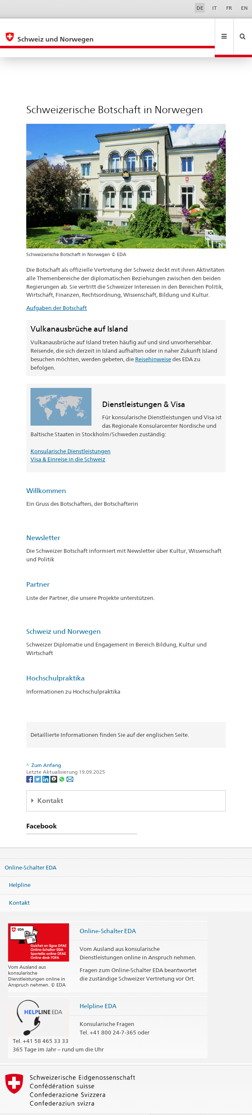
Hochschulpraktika (55, 660)
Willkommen (46, 472)
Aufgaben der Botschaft (56, 289)
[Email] (69, 760)
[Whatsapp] (62, 760)
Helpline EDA (98, 987)
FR (229, 8)
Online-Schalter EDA (30, 848)
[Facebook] (30, 760)
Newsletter (43, 520)
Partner (38, 566)
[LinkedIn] (46, 760)
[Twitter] (38, 760)
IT (214, 8)
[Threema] (54, 760)
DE (200, 8)
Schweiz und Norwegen (63, 613)
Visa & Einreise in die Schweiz (67, 441)
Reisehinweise (153, 340)
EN (244, 8)
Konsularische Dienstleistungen (70, 432)
